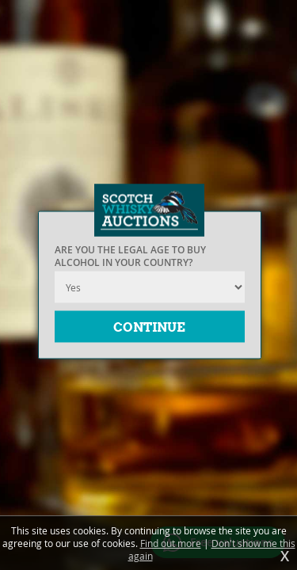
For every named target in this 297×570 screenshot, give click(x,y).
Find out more (170, 543)
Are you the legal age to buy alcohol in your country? (130, 256)
